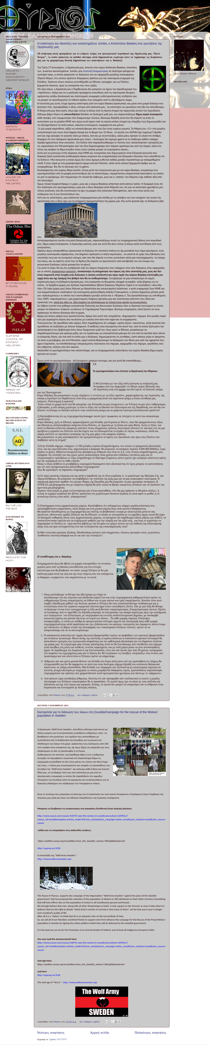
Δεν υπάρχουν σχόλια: (88, 695)
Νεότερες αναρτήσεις (50, 1032)
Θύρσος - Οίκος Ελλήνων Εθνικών (31, 14)
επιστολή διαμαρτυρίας (95, 71)
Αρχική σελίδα (14, 29)
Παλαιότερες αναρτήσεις (150, 1032)
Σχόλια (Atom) (58, 1039)
